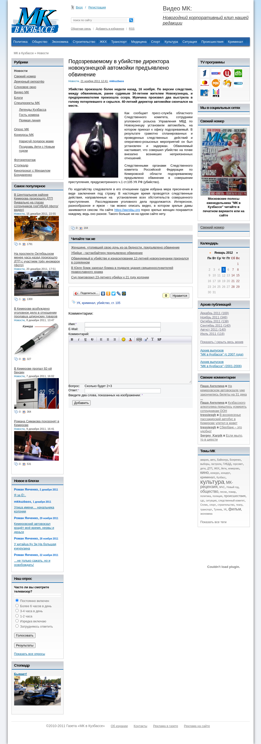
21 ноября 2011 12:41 (94, 81)
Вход (79, 7)
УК (78, 303)
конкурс (214, 473)
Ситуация (190, 42)
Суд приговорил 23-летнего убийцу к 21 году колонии (110, 277)
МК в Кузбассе (24, 53)
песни (223, 492)
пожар (232, 492)
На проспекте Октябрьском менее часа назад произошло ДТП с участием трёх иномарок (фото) (37, 259)
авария (204, 459)
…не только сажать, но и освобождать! (32, 563)
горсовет (238, 464)
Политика (20, 42)
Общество (39, 42)
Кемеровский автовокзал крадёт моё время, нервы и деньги (34, 528)
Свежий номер (212, 227)
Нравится (180, 296)
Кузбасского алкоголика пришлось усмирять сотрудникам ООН (223, 407)
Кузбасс (221, 477)
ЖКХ (103, 42)
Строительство (84, 42)
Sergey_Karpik (211, 435)
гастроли (216, 464)
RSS (132, 28)
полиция (217, 496)
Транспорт (119, 42)
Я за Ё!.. (20, 495)
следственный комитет (231, 500)
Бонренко (235, 459)
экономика (206, 513)
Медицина (139, 42)
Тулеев (218, 509)
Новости (42, 53)
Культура (171, 42)
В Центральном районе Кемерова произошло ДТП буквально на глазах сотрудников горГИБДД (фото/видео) (36, 202)
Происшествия (212, 42)
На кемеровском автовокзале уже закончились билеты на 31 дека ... (223, 392)
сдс (202, 500)
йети (223, 468)
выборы (205, 464)
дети (203, 468)
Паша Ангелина (212, 386)
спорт (212, 504)
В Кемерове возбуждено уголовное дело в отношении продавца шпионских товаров (35, 312)
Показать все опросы (29, 654)
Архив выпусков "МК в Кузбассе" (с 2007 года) (222, 352)
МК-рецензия (216, 484)
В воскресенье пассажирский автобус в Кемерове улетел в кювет (220, 419)
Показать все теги (213, 522)
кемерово (233, 468)
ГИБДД (227, 464)
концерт (225, 473)
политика (205, 496)
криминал (88, 303)
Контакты (140, 726)
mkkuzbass (116, 81)
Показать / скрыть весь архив (221, 342)
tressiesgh (208, 415)
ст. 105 (115, 303)
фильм (234, 509)
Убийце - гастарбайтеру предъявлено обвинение (107, 253)
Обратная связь (81, 28)
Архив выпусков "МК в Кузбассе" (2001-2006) (221, 364)
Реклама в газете (165, 726)
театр (239, 504)
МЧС (222, 487)
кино (204, 472)
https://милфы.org (127, 210)
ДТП (209, 468)
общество (209, 491)
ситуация (211, 500)
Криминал (235, 42)
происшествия (235, 496)
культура (212, 481)
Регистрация (97, 7)
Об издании (119, 726)
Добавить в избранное (110, 28)
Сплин (204, 504)
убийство (103, 303)
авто (212, 459)
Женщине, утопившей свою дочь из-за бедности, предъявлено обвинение (125, 247)
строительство (226, 504)
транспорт (206, 509)
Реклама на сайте (197, 726)
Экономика (60, 42)
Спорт (155, 42)
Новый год (232, 487)
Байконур (222, 459)
